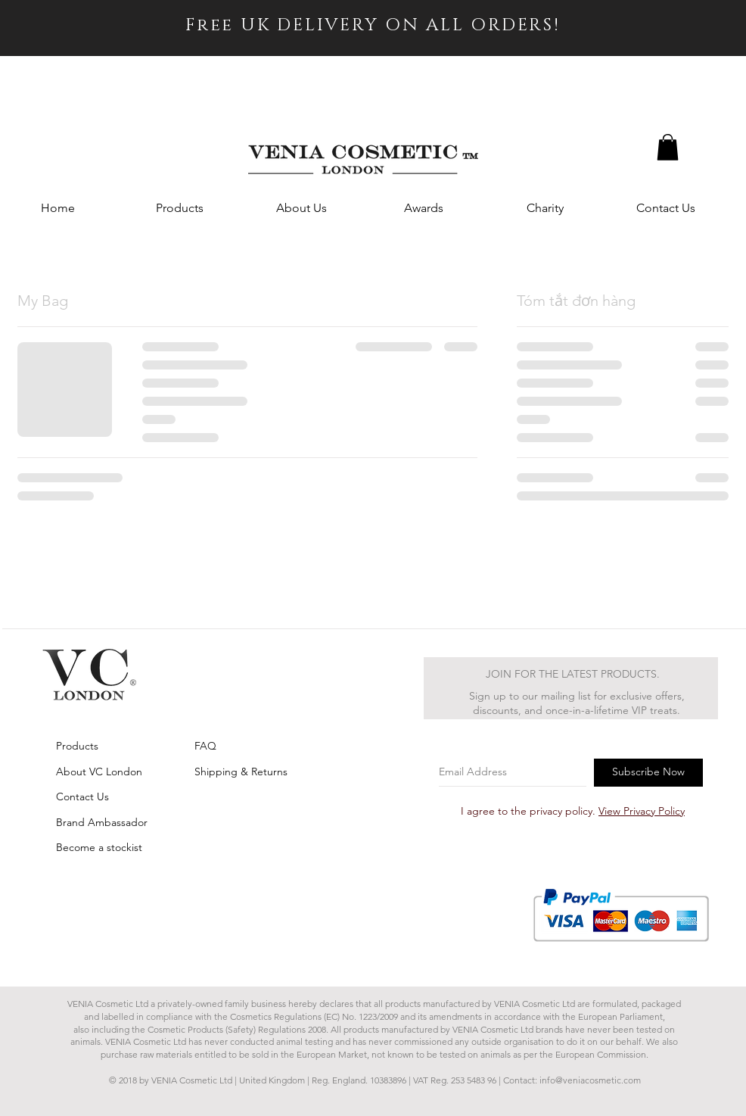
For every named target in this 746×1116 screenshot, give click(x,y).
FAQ (205, 746)
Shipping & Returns (241, 771)
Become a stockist (99, 847)
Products (77, 746)
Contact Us (82, 796)
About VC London (99, 771)
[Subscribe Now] (648, 773)
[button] (668, 147)
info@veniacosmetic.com (590, 1080)
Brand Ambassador (102, 822)
